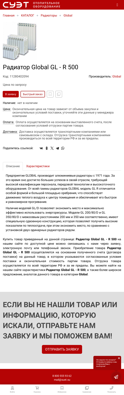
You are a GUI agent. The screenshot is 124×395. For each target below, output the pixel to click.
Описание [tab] (13, 166)
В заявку (10, 94)
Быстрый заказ (32, 94)
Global (116, 76)
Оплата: (8, 122)
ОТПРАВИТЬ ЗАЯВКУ (62, 349)
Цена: (7, 109)
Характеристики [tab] (38, 166)
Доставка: (10, 131)
